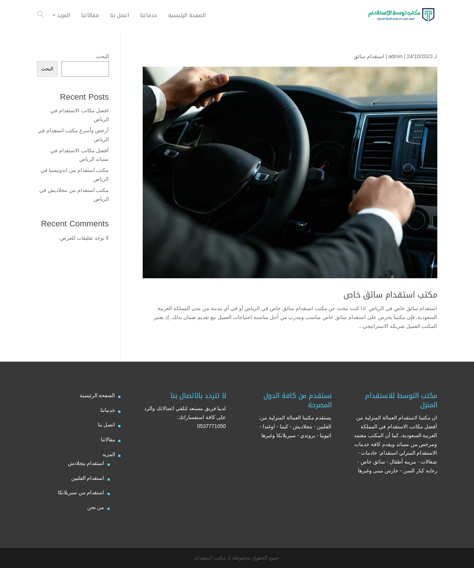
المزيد (108, 454)
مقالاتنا (108, 439)
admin (395, 56)
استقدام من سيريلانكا (81, 492)
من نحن (96, 507)
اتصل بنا (106, 425)
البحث (102, 56)
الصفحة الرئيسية (97, 395)
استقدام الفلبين (88, 478)
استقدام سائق (369, 56)
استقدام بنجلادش (86, 463)
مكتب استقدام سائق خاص (390, 295)
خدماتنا (107, 410)
